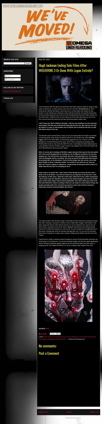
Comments (10, 79)
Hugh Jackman (61, 337)
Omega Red (51, 339)
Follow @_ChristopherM (12, 91)
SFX (47, 329)
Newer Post (43, 412)
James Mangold (72, 337)
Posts (8, 76)
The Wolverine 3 (61, 339)
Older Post (94, 412)
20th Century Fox (49, 337)
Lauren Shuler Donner (85, 337)
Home (69, 412)
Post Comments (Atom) (73, 418)
